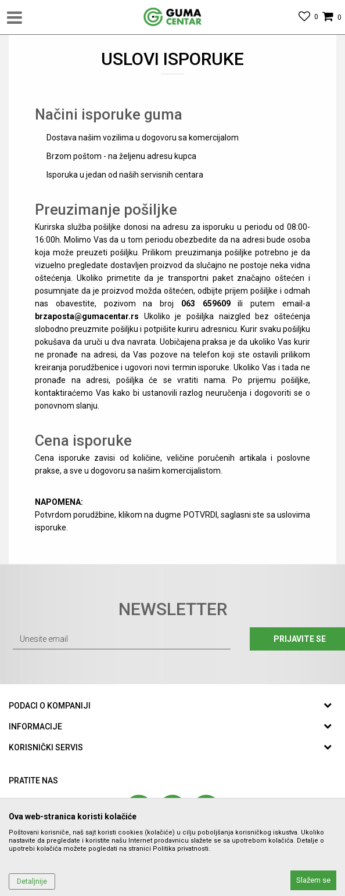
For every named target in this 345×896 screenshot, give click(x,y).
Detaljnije (32, 881)
